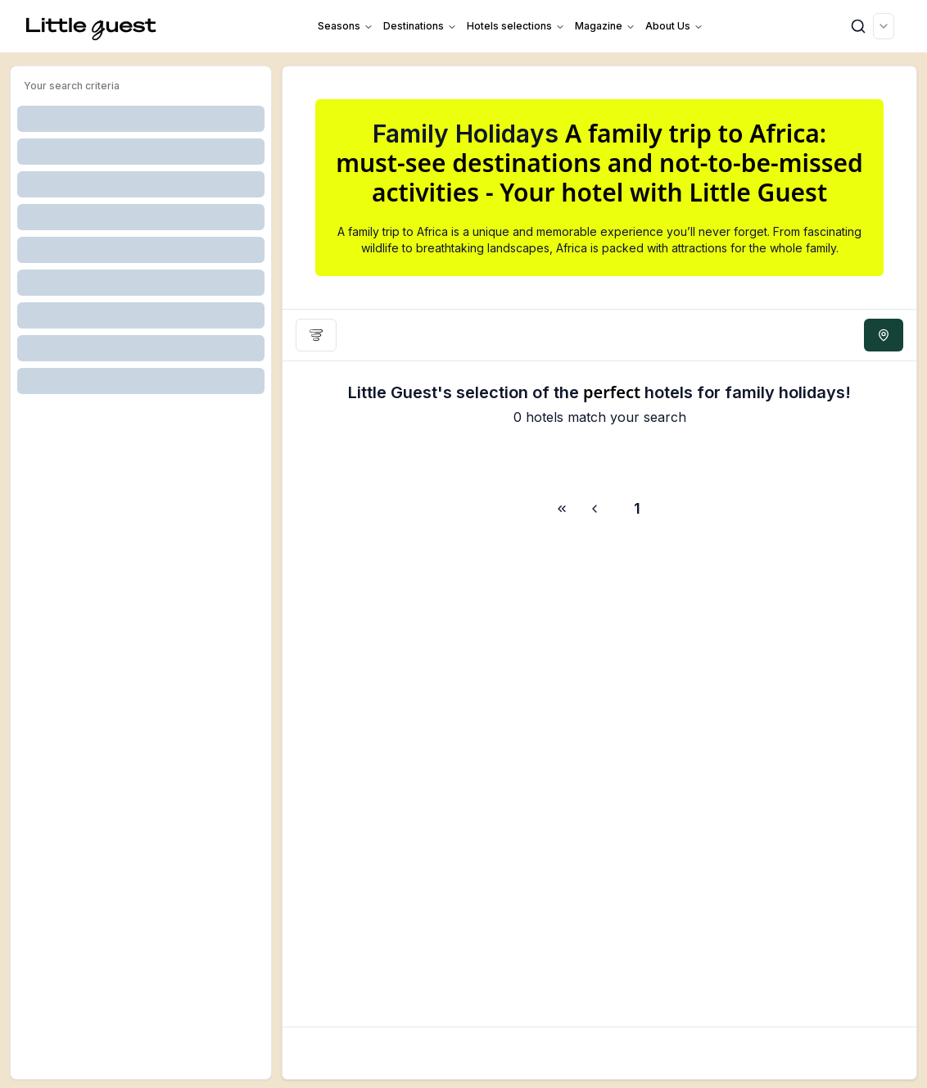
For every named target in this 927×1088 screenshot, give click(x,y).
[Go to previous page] (597, 508)
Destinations (420, 26)
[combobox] (883, 26)
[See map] (883, 335)
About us (674, 26)
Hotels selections (516, 26)
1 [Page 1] (637, 508)
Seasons (345, 26)
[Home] (91, 26)
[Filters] (316, 335)
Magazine (605, 26)
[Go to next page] (559, 508)
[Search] (858, 26)
